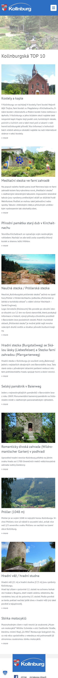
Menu (54, 8)
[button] (5, 673)
